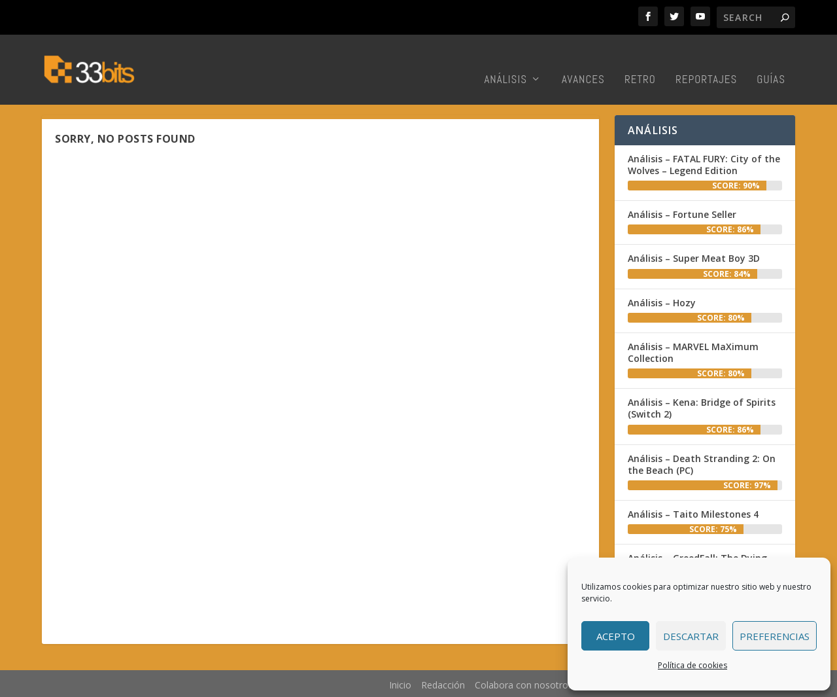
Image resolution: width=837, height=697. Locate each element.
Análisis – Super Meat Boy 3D (694, 257)
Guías (771, 62)
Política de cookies (692, 665)
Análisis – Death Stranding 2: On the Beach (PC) (702, 462)
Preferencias (775, 636)
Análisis (505, 62)
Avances (583, 62)
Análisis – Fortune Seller (682, 212)
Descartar (691, 636)
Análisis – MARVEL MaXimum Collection (693, 350)
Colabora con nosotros (524, 683)
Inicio (400, 683)
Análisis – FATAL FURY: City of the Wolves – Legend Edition (704, 163)
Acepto (615, 636)
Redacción (443, 683)
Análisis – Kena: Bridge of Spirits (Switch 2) (702, 406)
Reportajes (706, 62)
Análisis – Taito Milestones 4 (693, 512)
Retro (640, 62)
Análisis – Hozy (662, 301)
